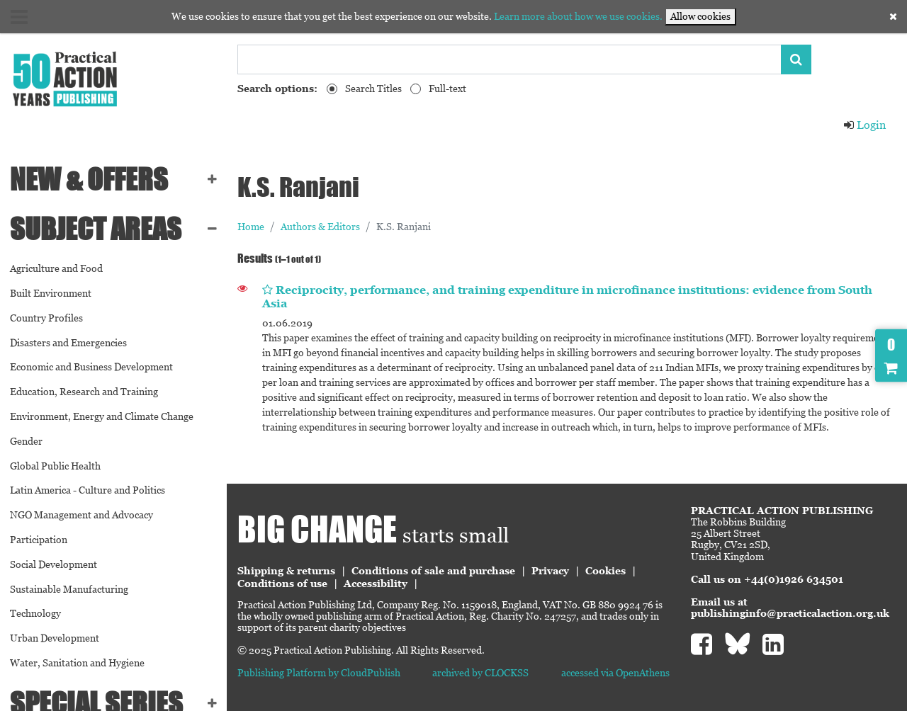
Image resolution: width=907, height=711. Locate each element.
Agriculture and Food (56, 268)
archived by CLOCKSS (480, 672)
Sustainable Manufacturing (69, 589)
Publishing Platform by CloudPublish (318, 672)
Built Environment (50, 293)
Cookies (605, 570)
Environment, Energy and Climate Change (101, 416)
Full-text (447, 88)
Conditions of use (282, 583)
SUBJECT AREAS (95, 229)
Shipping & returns (286, 570)
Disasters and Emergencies (68, 342)
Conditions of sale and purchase (433, 570)
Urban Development (54, 638)
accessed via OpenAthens (615, 672)
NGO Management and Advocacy (81, 515)
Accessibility (375, 583)
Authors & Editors (320, 226)
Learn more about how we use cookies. (578, 16)
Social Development (53, 564)
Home (250, 226)
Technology (35, 613)
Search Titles (373, 88)
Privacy (550, 570)
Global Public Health (55, 466)
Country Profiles (46, 318)
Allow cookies (700, 16)
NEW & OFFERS (89, 179)
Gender (26, 441)
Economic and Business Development (91, 366)
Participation (38, 539)
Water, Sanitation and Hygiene (77, 663)
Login (864, 125)
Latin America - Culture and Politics (87, 490)
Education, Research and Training (84, 391)
